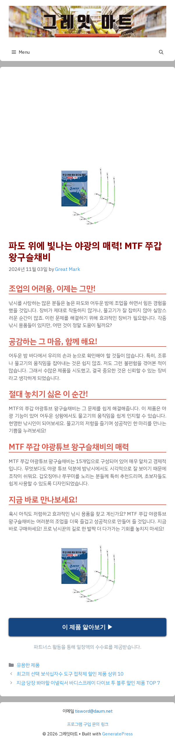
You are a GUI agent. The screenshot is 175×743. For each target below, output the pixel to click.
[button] (161, 52)
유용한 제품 (28, 665)
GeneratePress (117, 734)
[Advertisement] (87, 119)
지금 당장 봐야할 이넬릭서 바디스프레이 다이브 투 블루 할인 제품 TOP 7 (88, 683)
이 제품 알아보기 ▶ (87, 627)
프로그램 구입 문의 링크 (87, 724)
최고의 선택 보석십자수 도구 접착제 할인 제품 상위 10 (70, 674)
